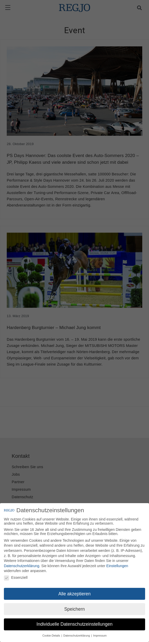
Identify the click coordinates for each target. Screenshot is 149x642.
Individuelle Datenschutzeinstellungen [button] (75, 624)
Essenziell (16, 577)
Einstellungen (117, 566)
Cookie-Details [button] (51, 635)
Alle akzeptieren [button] (74, 593)
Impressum (100, 635)
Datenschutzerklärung (21, 566)
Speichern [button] (74, 609)
